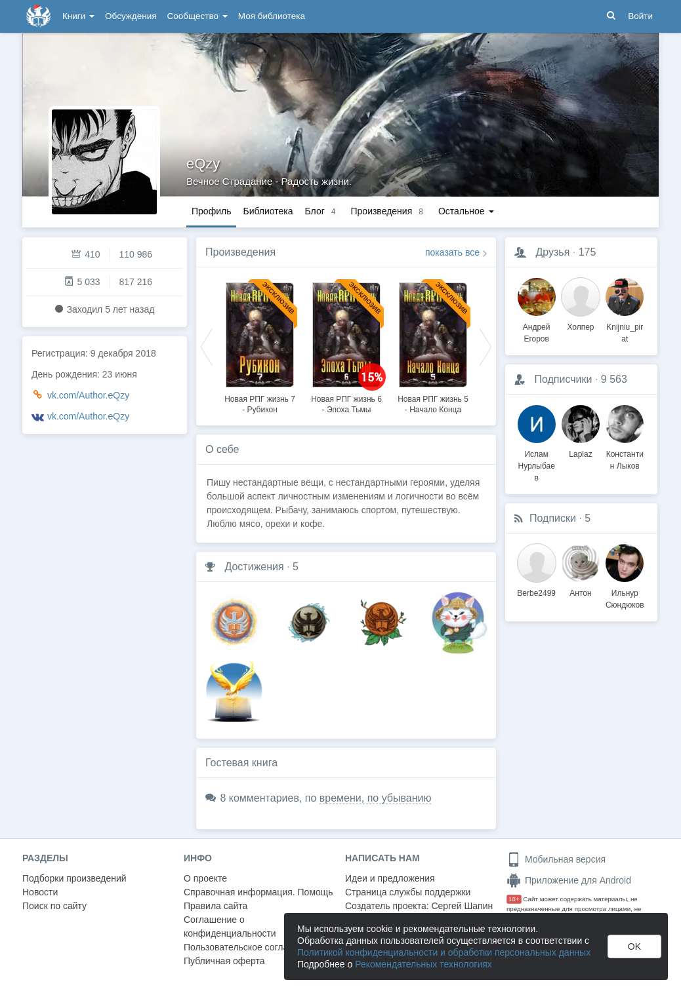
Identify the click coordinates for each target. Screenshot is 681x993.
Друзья (552, 252)
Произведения (240, 252)
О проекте (205, 878)
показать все (452, 252)
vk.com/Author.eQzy (88, 395)
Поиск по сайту (54, 906)
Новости (40, 892)
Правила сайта (215, 906)
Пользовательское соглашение (250, 947)
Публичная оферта (224, 961)
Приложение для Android (568, 880)
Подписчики (563, 379)
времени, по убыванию (376, 798)
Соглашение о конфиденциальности (230, 926)
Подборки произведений (74, 878)
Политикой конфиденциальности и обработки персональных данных (443, 952)
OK (634, 946)
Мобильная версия (556, 859)
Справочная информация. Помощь (258, 892)
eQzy (203, 163)
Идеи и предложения (390, 878)
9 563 (614, 379)
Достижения (253, 566)
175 (587, 252)
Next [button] (485, 346)
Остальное (466, 211)
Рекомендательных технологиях (423, 964)
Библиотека (268, 211)
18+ (514, 899)
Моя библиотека (271, 16)
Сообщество (197, 16)
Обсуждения (130, 16)
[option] (260, 346)
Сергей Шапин (462, 906)
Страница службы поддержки (407, 892)
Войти (640, 16)
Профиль (211, 211)
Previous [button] (206, 346)
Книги (78, 16)
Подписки (552, 518)
